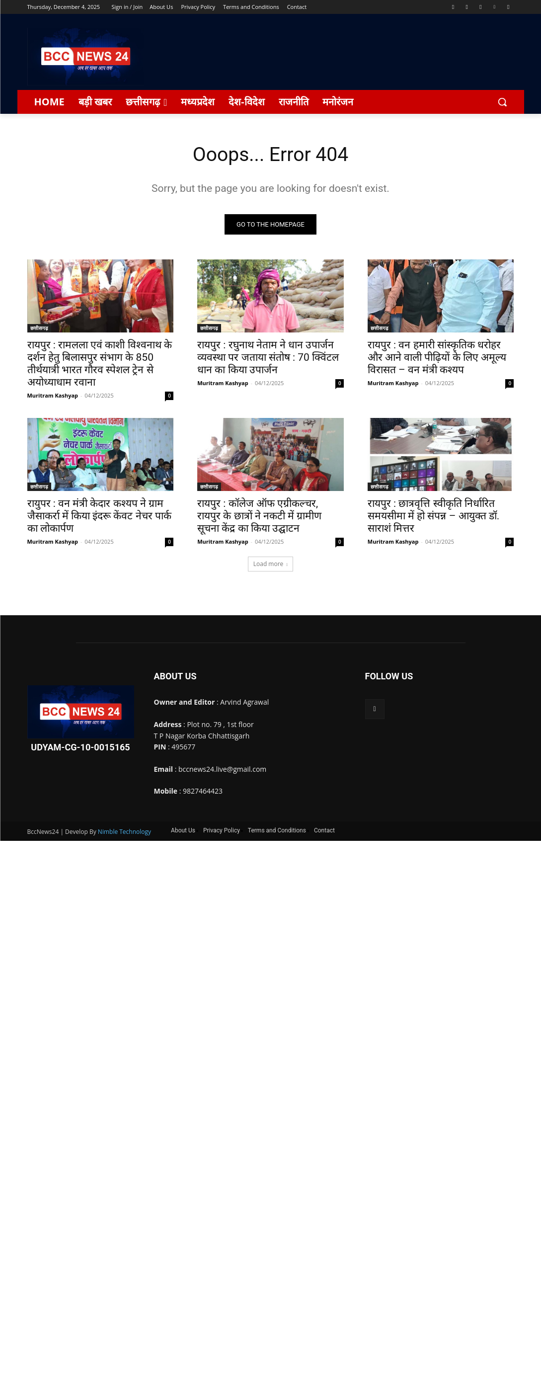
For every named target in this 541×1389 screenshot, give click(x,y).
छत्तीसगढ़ (39, 329)
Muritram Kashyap (52, 396)
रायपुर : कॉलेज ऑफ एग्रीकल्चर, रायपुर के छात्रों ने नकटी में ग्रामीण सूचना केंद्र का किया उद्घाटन (259, 516)
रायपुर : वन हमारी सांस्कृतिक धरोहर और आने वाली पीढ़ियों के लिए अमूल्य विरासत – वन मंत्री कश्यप (437, 358)
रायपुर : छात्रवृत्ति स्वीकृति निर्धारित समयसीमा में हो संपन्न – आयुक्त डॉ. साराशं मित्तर (434, 516)
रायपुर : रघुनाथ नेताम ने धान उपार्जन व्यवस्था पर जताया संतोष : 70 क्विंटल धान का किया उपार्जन (268, 358)
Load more (270, 564)
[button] (502, 102)
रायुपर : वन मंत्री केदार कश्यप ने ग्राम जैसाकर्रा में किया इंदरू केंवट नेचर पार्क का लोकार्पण (99, 516)
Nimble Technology (124, 832)
